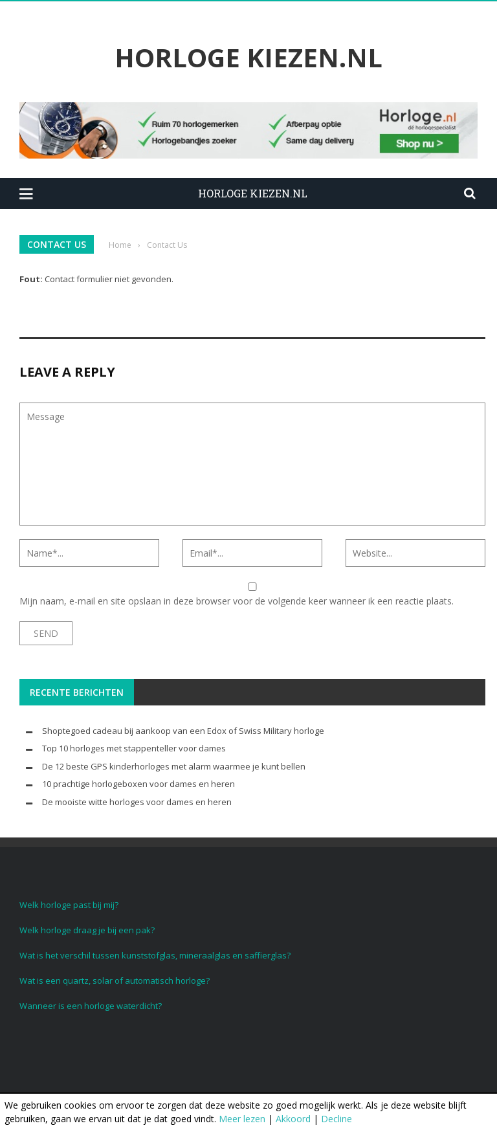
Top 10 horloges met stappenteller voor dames (134, 748)
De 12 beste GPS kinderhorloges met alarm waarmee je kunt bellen (173, 766)
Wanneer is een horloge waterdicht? (90, 1006)
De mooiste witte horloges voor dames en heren (137, 802)
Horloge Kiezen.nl (248, 58)
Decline (336, 1119)
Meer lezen (242, 1119)
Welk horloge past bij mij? (68, 905)
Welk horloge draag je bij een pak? (87, 930)
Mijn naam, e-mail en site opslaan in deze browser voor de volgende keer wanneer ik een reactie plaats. (236, 601)
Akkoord (293, 1119)
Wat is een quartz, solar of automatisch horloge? (114, 980)
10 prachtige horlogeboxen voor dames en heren (138, 784)
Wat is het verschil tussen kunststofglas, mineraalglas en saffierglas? (155, 955)
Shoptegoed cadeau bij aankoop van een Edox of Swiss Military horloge (183, 731)
